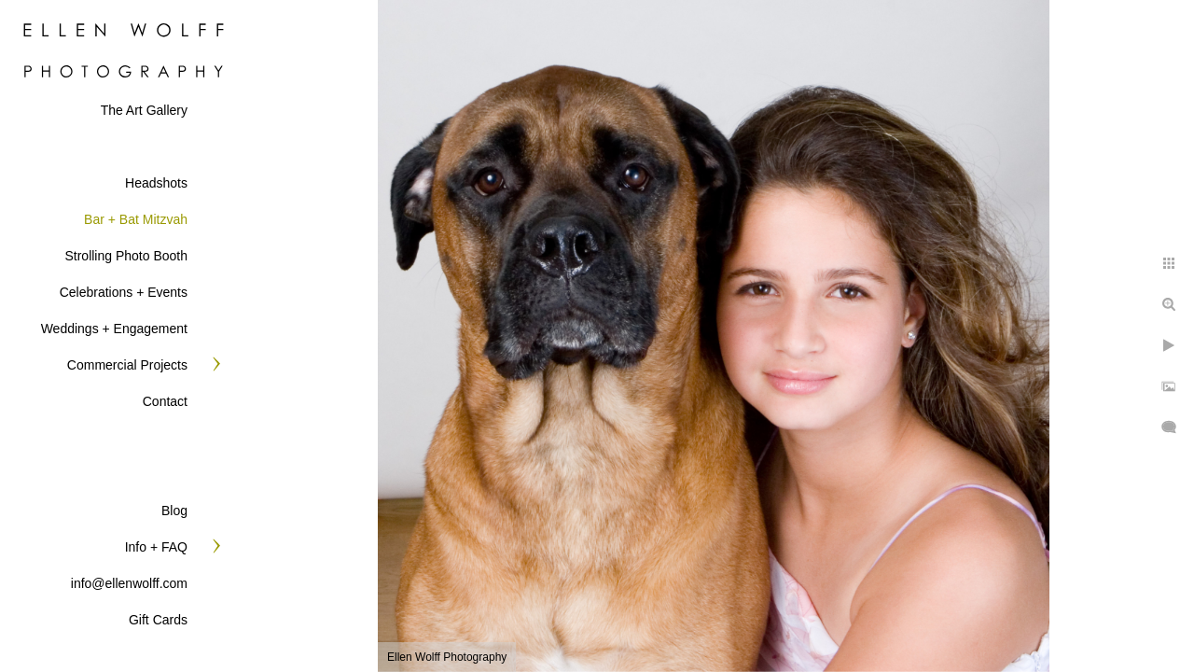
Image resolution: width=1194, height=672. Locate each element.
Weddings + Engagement (114, 328)
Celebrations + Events (123, 292)
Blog (174, 510)
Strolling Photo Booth (125, 255)
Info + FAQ (156, 546)
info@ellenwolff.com (129, 583)
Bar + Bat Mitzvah (135, 219)
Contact (165, 401)
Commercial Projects (127, 364)
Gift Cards (158, 619)
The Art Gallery (144, 110)
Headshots (156, 182)
